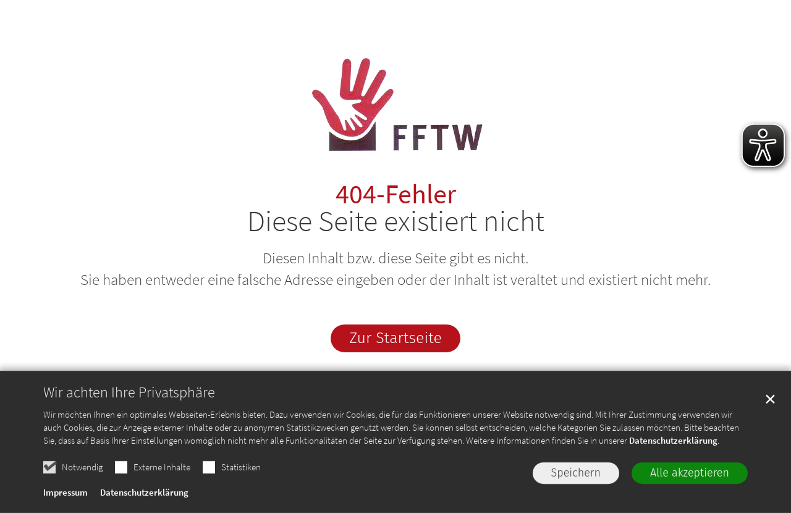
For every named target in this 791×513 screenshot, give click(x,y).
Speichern (576, 476)
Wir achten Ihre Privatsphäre (129, 395)
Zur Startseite (395, 338)
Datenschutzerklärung (673, 443)
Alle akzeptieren (689, 476)
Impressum (65, 495)
